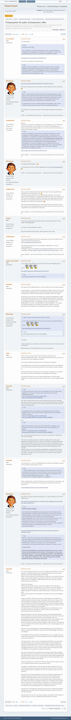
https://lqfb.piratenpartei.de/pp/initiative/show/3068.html (35, 271)
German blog (49, 10)
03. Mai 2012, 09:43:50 (25, 38)
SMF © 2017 (11, 718)
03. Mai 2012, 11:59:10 (25, 218)
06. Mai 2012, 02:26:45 (25, 284)
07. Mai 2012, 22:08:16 (25, 460)
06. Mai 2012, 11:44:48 (25, 353)
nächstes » (62, 29)
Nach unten (8, 34)
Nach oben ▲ (64, 718)
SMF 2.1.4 (6, 718)
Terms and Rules (57, 718)
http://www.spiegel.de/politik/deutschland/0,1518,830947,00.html (37, 83)
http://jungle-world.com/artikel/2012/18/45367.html (33, 58)
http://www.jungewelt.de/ (57, 167)
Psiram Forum (11, 6)
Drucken (63, 34)
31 (30, 34)
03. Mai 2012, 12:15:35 (25, 236)
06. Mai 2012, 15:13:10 (25, 386)
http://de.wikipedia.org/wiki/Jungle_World (31, 242)
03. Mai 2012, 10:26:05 (25, 120)
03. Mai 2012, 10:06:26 (25, 80)
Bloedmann (10, 81)
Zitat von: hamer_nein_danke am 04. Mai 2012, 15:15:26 (36, 317)
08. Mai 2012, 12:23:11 (25, 493)
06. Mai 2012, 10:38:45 (25, 314)
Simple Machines (17, 718)
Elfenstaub (9, 314)
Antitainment (10, 120)
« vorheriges (55, 29)
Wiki (44, 10)
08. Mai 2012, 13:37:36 (25, 568)
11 (27, 34)
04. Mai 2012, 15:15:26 (25, 260)
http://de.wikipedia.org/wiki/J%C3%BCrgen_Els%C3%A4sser (43, 250)
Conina (8, 218)
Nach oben (8, 702)
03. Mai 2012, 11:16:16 (25, 161)
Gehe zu (44, 708)
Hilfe (52, 718)
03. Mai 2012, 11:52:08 (25, 189)
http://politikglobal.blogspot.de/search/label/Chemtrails (34, 487)
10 (25, 34)
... (19, 34)
